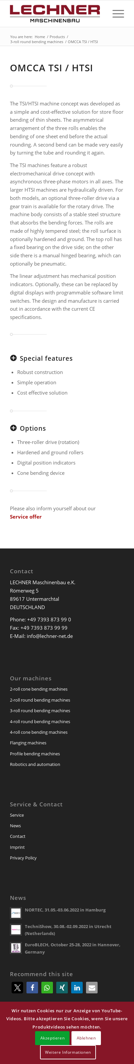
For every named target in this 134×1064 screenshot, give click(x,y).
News (15, 826)
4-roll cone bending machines (38, 732)
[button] (17, 987)
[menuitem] (115, 13)
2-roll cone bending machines (38, 689)
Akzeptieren (52, 1038)
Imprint (17, 847)
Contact (17, 836)
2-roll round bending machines (40, 700)
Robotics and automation (35, 764)
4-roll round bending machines (40, 721)
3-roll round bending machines (40, 711)
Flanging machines (28, 743)
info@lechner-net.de (50, 636)
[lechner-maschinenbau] (55, 13)
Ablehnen (86, 1038)
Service (17, 815)
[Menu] (115, 13)
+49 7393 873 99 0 (49, 619)
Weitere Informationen (68, 1052)
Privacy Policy (23, 858)
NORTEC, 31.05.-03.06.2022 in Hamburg (65, 910)
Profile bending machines (35, 754)
